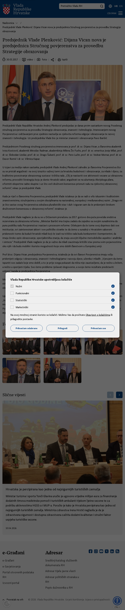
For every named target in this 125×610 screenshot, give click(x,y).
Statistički (21, 300)
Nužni (19, 286)
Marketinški (22, 307)
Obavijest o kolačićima (98, 315)
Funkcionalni (22, 293)
